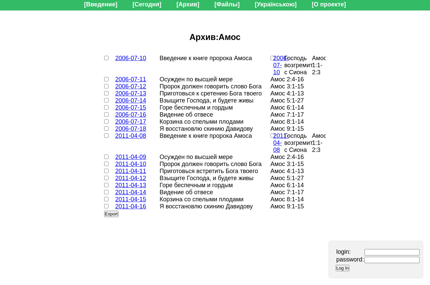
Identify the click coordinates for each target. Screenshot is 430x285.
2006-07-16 (130, 114)
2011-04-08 (130, 135)
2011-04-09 (130, 157)
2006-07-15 (130, 107)
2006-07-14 (130, 100)
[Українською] (276, 4)
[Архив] (187, 4)
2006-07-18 (130, 128)
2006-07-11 (130, 79)
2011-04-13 (130, 185)
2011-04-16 (130, 206)
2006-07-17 (130, 121)
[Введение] (100, 4)
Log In (342, 268)
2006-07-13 (130, 93)
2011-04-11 (130, 171)
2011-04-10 (130, 164)
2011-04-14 (130, 192)
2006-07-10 (130, 58)
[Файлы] (227, 4)
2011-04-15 (130, 199)
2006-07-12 (130, 86)
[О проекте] (329, 4)
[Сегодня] (146, 4)
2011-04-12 (130, 178)
